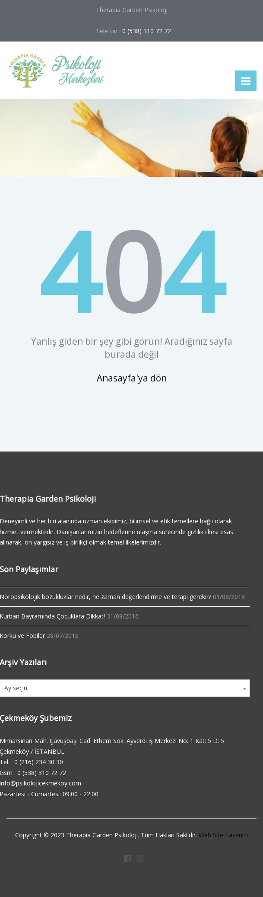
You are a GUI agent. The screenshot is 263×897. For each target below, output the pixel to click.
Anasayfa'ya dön (132, 378)
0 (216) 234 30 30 (37, 762)
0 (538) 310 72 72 (40, 773)
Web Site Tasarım (223, 834)
